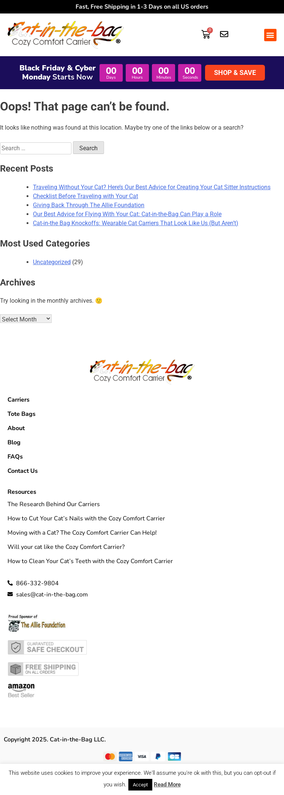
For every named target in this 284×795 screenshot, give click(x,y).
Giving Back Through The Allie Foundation (88, 205)
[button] (270, 35)
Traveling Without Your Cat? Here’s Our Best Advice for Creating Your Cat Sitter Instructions (152, 187)
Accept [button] (140, 785)
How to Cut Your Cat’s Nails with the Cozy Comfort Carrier (86, 518)
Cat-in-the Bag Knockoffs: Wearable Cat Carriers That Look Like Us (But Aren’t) (135, 223)
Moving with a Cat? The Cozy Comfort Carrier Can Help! (82, 533)
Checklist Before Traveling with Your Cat (85, 196)
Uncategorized (52, 262)
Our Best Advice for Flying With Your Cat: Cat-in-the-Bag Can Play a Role (127, 214)
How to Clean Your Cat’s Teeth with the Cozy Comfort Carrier (90, 561)
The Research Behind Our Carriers (53, 504)
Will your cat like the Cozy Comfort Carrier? (66, 547)
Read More (167, 784)
